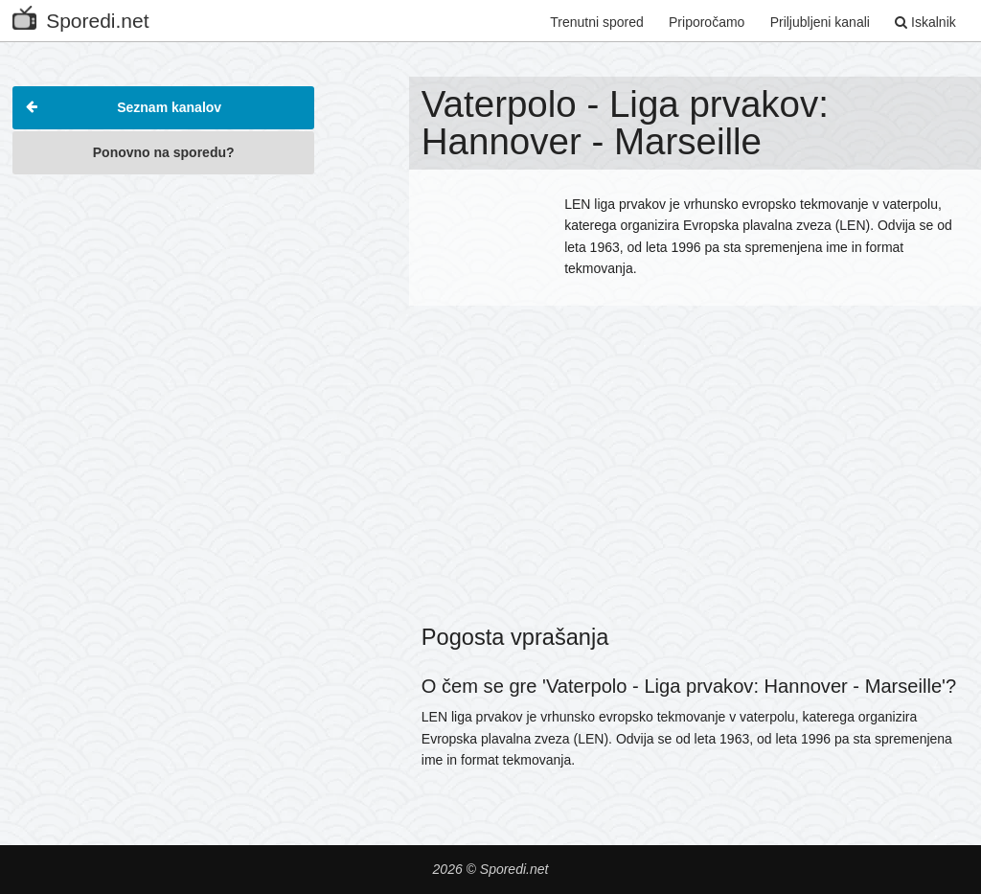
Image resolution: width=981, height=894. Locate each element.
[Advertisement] (163, 305)
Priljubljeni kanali (820, 22)
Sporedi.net (80, 17)
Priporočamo (706, 22)
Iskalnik (925, 22)
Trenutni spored (597, 22)
